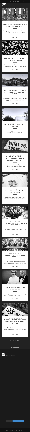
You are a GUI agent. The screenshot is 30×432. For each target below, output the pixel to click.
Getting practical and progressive (15, 191)
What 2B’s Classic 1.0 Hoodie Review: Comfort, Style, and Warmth (15, 158)
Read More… (15, 37)
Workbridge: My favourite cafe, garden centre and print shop (15, 92)
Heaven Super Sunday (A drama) (15, 256)
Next (18, 340)
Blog (20, 23)
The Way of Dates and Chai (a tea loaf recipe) (15, 59)
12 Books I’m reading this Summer (15, 125)
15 (15, 340)
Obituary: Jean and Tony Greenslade (15, 288)
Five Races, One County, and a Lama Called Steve (15, 25)
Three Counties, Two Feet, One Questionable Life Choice (15, 321)
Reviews (18, 155)
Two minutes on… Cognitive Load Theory (15, 223)
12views (15, 348)
